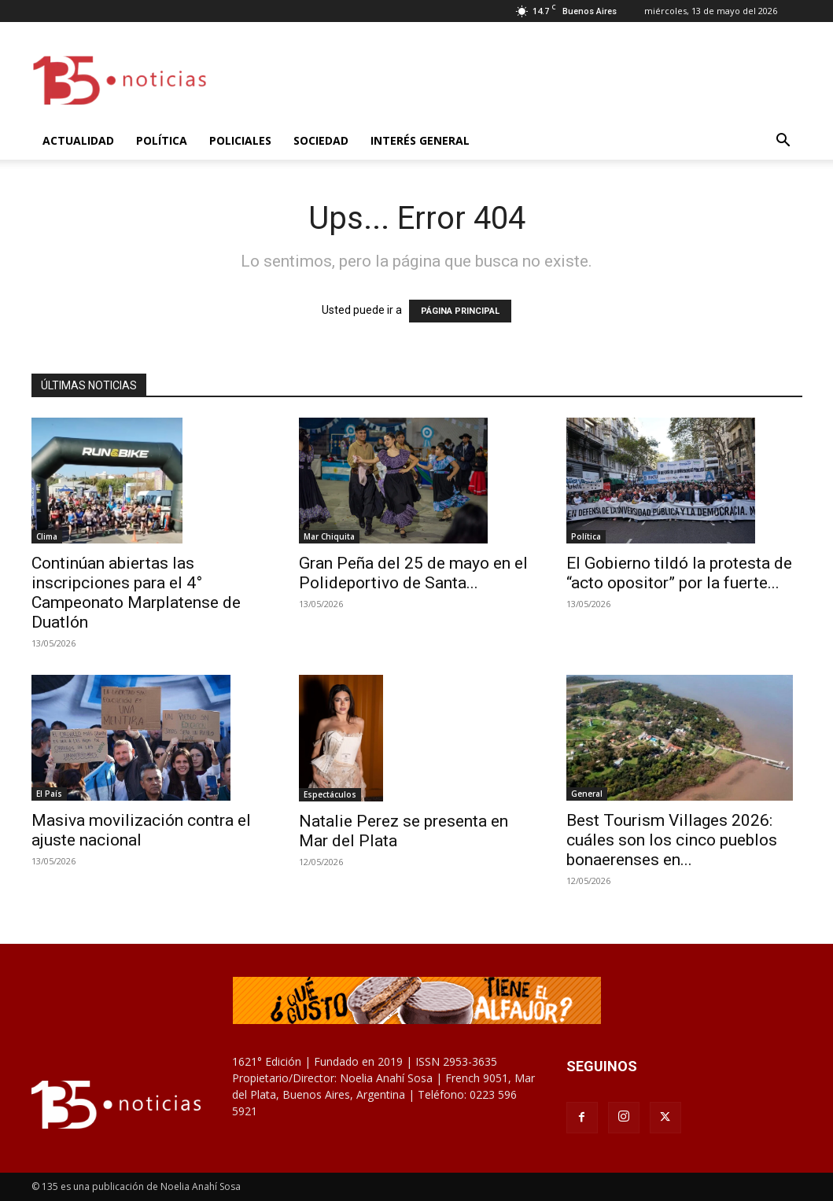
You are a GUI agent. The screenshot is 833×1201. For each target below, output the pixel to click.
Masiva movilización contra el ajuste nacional (141, 830)
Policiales (240, 140)
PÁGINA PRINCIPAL (460, 311)
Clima (46, 536)
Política (161, 140)
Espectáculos (330, 794)
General (587, 793)
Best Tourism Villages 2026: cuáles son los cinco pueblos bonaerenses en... (671, 840)
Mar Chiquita (329, 536)
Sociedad (320, 140)
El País (49, 793)
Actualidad (78, 140)
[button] (783, 141)
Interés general (420, 140)
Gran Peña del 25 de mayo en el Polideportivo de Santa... (413, 573)
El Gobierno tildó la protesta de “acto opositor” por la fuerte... (679, 573)
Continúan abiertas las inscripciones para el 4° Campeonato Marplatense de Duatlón (136, 593)
